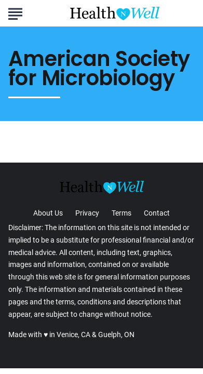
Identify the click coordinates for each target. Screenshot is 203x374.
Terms (121, 213)
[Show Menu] (15, 12)
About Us (48, 213)
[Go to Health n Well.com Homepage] (114, 13)
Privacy (87, 213)
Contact (157, 213)
